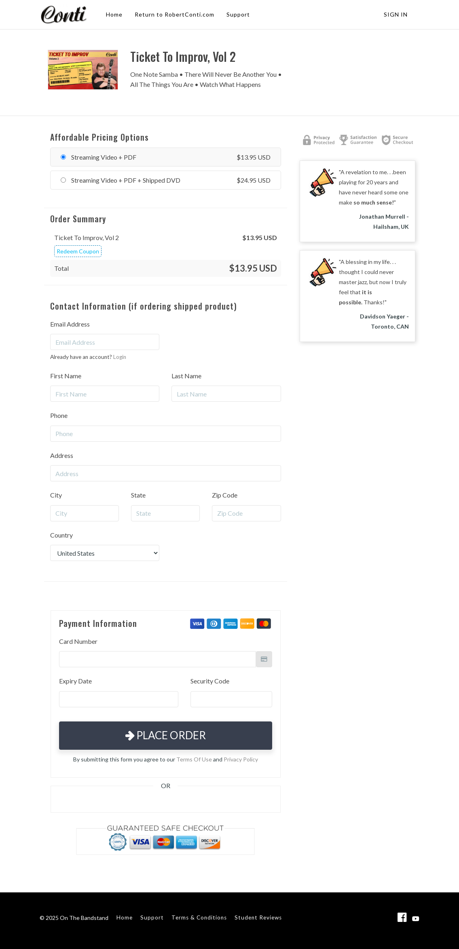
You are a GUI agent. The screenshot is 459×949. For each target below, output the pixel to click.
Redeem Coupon (78, 251)
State (138, 495)
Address (61, 455)
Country (61, 535)
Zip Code (224, 495)
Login (119, 357)
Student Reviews (258, 917)
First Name (65, 376)
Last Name (186, 376)
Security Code (209, 681)
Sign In (396, 14)
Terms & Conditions (199, 917)
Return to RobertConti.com (174, 14)
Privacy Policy (241, 759)
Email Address (70, 324)
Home (114, 14)
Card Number (78, 641)
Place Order (165, 735)
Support (238, 14)
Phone (59, 415)
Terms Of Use (194, 759)
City (56, 495)
